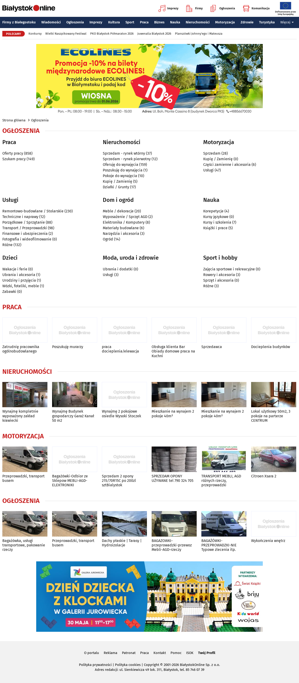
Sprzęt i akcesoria (218, 280)
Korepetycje (213, 211)
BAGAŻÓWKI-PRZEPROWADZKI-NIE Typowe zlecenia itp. (219, 545)
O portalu (91, 653)
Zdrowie (247, 22)
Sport (129, 22)
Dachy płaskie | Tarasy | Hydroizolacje (122, 542)
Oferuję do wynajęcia (120, 164)
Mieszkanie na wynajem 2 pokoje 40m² (173, 413)
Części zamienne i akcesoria (227, 164)
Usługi (208, 170)
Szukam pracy (14, 159)
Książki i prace (215, 228)
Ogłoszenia (222, 8)
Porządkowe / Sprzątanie (23, 222)
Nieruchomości (198, 22)
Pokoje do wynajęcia (120, 176)
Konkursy (35, 33)
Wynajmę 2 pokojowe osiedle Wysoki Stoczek (121, 413)
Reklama (110, 653)
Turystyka (267, 22)
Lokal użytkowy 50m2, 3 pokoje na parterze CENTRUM (270, 415)
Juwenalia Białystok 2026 (154, 33)
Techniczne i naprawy (20, 216)
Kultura (114, 22)
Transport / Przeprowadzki (24, 228)
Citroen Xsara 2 (263, 476)
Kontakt (159, 653)
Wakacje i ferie (14, 269)
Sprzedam (212, 153)
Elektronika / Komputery (124, 222)
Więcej (287, 22)
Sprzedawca (211, 347)
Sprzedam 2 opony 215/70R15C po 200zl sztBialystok (119, 480)
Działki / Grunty (116, 187)
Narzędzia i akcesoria (121, 233)
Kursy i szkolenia (217, 222)
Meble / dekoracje (118, 211)
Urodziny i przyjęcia (19, 280)
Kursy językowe (215, 216)
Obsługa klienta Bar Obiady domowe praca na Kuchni (173, 351)
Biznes (159, 22)
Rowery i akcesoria (219, 274)
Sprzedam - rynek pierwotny (127, 159)
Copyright (151, 665)
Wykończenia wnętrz (268, 540)
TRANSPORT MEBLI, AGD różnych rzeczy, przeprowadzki (221, 480)
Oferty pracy (12, 153)
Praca (144, 22)
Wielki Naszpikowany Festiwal (65, 33)
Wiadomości (51, 22)
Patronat (128, 653)
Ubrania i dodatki (118, 269)
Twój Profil (206, 653)
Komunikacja (256, 8)
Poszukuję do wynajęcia (122, 170)
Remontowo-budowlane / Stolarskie (33, 211)
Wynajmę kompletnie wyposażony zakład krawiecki (20, 415)
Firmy (194, 8)
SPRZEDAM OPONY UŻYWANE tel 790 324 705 (172, 478)
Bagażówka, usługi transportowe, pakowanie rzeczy (23, 545)
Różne (7, 245)
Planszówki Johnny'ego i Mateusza (198, 33)
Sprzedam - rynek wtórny (124, 153)
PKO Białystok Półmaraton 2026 (112, 33)
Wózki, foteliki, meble (20, 286)
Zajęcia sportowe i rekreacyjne (229, 269)
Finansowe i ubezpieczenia (25, 233)
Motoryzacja (225, 22)
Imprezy (168, 8)
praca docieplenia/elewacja (120, 349)
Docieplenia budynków (270, 347)
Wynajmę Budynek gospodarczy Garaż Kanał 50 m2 (73, 415)
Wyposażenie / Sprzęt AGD (125, 216)
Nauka (175, 22)
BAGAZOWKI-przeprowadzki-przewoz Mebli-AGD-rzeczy (172, 545)
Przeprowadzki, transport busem (23, 478)
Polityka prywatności (95, 665)
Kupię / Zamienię (117, 181)
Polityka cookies (128, 665)
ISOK (189, 653)
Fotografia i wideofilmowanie (26, 239)
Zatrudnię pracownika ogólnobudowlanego (20, 349)
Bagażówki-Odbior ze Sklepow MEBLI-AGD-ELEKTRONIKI (70, 480)
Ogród (108, 239)
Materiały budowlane (121, 228)
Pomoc (176, 653)
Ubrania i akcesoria (18, 274)
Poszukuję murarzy (67, 347)
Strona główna (13, 120)
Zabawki (9, 291)
